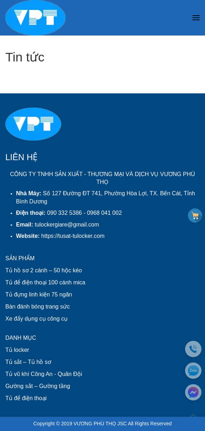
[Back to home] (35, 18)
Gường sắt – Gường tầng (37, 386)
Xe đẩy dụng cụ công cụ (36, 319)
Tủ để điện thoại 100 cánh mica (45, 282)
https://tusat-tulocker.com (73, 236)
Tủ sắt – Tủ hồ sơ (28, 362)
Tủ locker (17, 350)
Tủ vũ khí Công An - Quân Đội (43, 374)
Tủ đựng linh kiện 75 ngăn (38, 294)
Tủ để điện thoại (26, 398)
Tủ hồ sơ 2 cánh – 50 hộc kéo (43, 270)
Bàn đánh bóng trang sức (37, 307)
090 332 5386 (64, 213)
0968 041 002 (104, 213)
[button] (196, 18)
